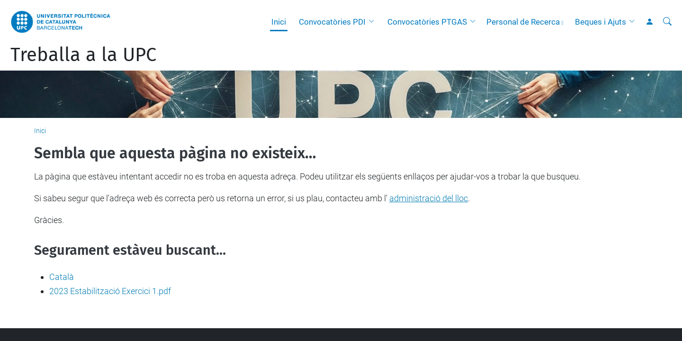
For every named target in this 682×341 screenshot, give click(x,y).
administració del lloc (428, 198)
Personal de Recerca (523, 22)
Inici (278, 22)
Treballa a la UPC (83, 55)
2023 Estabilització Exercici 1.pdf (110, 291)
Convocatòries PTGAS (427, 22)
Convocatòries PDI (332, 22)
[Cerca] (667, 22)
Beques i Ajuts (600, 22)
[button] (373, 21)
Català (61, 277)
